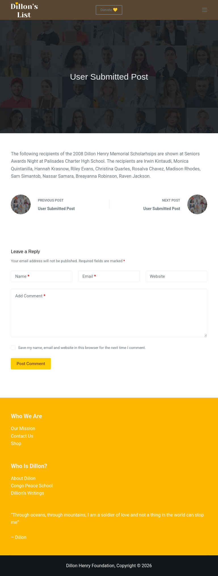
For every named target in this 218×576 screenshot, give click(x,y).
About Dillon (23, 478)
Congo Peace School (32, 485)
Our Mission (23, 428)
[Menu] (204, 9)
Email (89, 276)
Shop (16, 443)
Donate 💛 (109, 10)
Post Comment (30, 363)
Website (157, 276)
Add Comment (30, 296)
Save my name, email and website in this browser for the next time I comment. (82, 348)
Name (22, 276)
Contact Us (22, 436)
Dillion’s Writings (27, 493)
